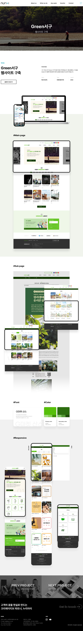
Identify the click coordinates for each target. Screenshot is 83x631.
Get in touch (67, 606)
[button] (21, 586)
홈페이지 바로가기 (9, 82)
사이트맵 (81, 3)
